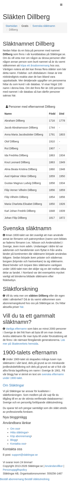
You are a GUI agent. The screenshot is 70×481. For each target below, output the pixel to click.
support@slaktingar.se (25, 454)
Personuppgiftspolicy (15, 469)
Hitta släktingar (19, 432)
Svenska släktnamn (43, 25)
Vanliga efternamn (16, 328)
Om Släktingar (13, 385)
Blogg (13, 439)
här (21, 306)
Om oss (14, 428)
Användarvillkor (54, 465)
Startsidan (11, 25)
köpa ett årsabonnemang (35, 65)
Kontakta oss (17, 443)
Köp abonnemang (20, 436)
